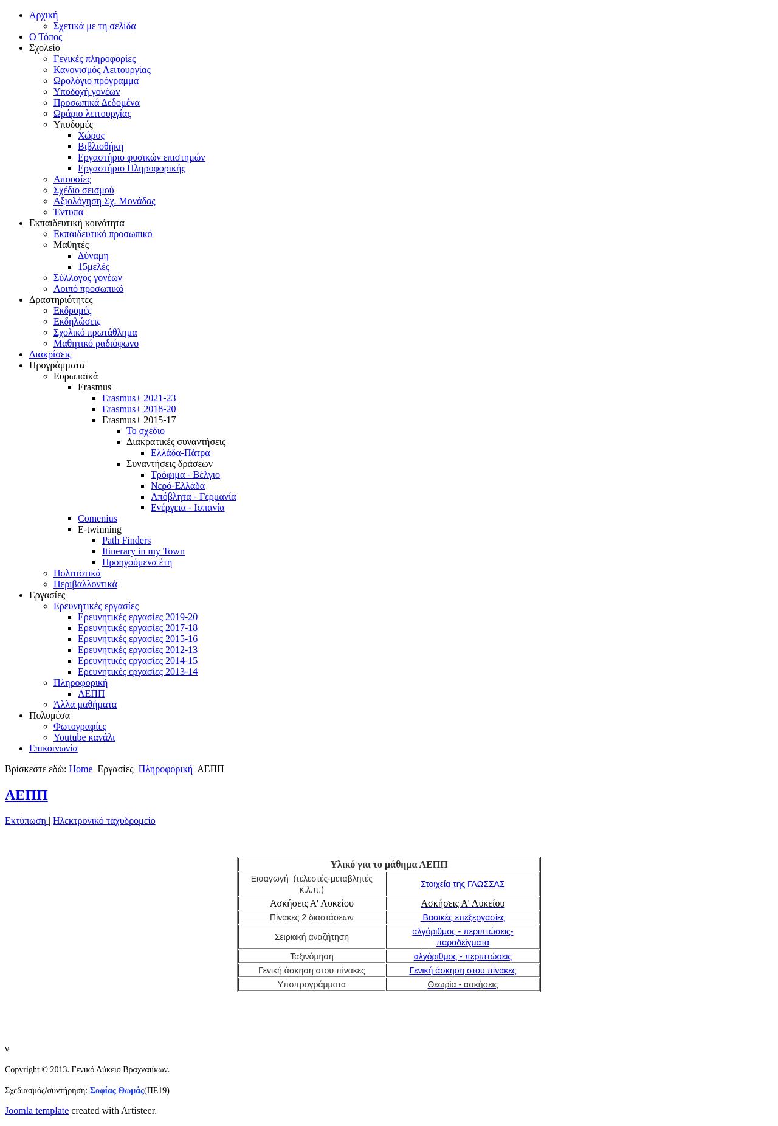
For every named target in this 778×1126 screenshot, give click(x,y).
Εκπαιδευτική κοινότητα (77, 223)
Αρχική (43, 15)
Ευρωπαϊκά (75, 376)
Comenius (97, 518)
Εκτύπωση (27, 820)
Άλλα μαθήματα (85, 704)
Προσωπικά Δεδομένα (96, 102)
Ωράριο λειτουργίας (92, 113)
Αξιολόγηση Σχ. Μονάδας (104, 201)
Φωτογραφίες (79, 726)
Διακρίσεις (50, 354)
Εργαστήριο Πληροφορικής (131, 168)
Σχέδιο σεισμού (83, 190)
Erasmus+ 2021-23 (139, 398)
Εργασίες (47, 595)
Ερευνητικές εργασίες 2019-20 (138, 617)
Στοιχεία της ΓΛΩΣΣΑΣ (462, 884)
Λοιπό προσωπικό (88, 288)
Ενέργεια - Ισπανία (188, 507)
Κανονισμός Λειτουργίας (102, 69)
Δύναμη (93, 255)
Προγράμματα (56, 365)
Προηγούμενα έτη (137, 562)
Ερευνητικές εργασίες (96, 606)
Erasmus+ (97, 387)
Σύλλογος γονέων (87, 277)
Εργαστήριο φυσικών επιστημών (141, 157)
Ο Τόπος (45, 37)
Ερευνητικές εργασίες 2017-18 (138, 628)
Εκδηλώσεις (77, 321)
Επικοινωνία (53, 748)
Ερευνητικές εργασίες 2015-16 (138, 639)
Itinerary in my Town (143, 551)
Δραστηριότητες (61, 299)
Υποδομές (73, 124)
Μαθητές (71, 245)
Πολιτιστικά (77, 573)
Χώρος (91, 135)
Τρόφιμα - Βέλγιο (185, 474)
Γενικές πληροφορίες (94, 59)
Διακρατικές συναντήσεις (175, 442)
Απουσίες (72, 179)
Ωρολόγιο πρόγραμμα (96, 80)
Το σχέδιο (145, 431)
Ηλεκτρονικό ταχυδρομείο (104, 820)
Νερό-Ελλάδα (178, 485)
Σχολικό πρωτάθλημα (95, 332)
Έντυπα (68, 212)
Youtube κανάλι (84, 737)
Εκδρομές (72, 310)
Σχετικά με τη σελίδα (94, 26)
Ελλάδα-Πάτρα (180, 452)
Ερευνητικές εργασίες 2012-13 (138, 649)
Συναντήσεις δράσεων (169, 463)
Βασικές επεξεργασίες (463, 917)
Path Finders (126, 540)
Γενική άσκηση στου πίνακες (463, 970)
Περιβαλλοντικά (85, 584)
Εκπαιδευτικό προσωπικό (103, 234)
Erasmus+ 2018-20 (139, 409)
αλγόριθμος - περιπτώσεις (463, 956)
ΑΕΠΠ (91, 693)
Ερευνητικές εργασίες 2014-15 (138, 660)
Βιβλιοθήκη (100, 146)
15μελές (93, 266)
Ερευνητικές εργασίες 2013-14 (138, 671)
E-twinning (100, 529)
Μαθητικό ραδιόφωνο (96, 343)
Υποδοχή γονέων (86, 91)
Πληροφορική (80, 682)
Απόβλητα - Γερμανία (193, 496)
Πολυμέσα (49, 715)
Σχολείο (44, 48)
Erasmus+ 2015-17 (139, 420)
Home (80, 769)
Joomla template (37, 1110)
